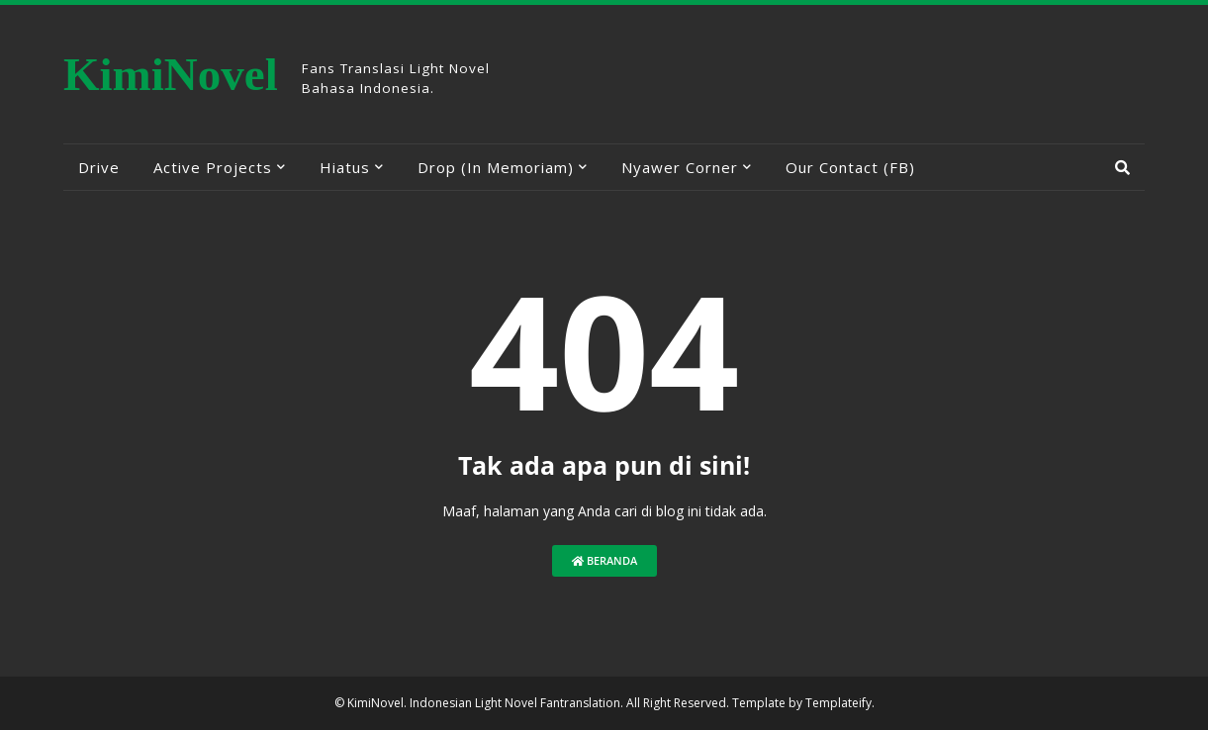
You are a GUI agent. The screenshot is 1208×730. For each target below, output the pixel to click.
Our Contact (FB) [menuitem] (850, 167)
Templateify (838, 702)
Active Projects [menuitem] (212, 167)
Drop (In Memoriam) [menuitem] (496, 167)
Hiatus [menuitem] (345, 167)
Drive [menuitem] (99, 167)
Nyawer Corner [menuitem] (679, 167)
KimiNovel (170, 74)
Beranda (604, 560)
